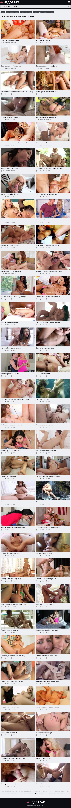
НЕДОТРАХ (9, 2)
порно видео (38, 12)
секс (3, 12)
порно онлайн (48, 12)
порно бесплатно (12, 12)
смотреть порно (26, 12)
